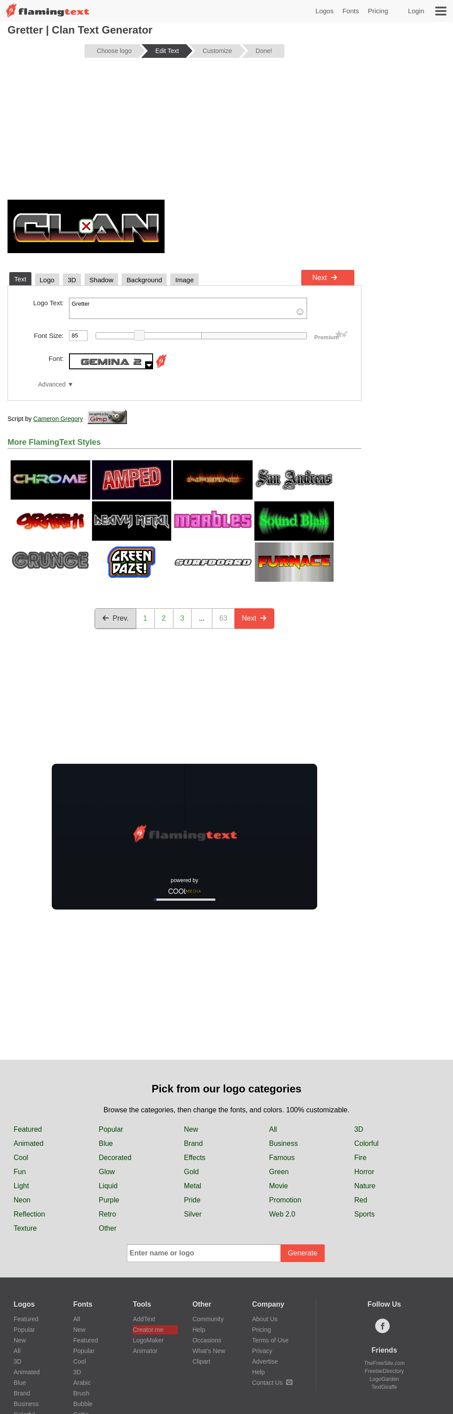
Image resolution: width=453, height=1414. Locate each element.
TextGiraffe (384, 1387)
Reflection (29, 1214)
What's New (208, 1350)
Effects (195, 1157)
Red (360, 1200)
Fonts (350, 11)
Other (107, 1228)
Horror (364, 1171)
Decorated (115, 1157)
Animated (29, 1143)
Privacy (262, 1350)
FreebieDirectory (384, 1371)
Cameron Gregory (58, 418)
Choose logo (114, 50)
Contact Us (272, 1382)
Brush (81, 1393)
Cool (21, 1157)
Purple (109, 1200)
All (273, 1129)
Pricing (378, 11)
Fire (360, 1157)
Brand (193, 1143)
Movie (278, 1186)
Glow (107, 1171)
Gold (191, 1171)
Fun (20, 1171)
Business (283, 1143)
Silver (193, 1214)
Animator (145, 1350)
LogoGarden (384, 1379)
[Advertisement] (184, 133)
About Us (265, 1319)
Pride (192, 1200)
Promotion (285, 1200)
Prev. (115, 618)
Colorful (366, 1143)
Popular (111, 1129)
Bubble (82, 1403)
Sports (364, 1214)
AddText (144, 1319)
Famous (282, 1157)
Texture (25, 1228)
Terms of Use (270, 1340)
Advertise (265, 1361)
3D (358, 1129)
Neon (22, 1200)
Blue (106, 1143)
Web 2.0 (282, 1214)
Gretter (188, 308)
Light (21, 1186)
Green (278, 1171)
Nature (365, 1186)
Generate (303, 1253)
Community (208, 1319)
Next (325, 277)
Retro (107, 1214)
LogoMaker (148, 1340)
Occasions (206, 1340)
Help (198, 1329)
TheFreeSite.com (384, 1363)
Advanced (51, 384)
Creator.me (148, 1329)
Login (416, 11)
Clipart (201, 1361)
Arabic (82, 1382)
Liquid (108, 1186)
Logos (324, 11)
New (191, 1129)
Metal (192, 1186)
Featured (28, 1129)
